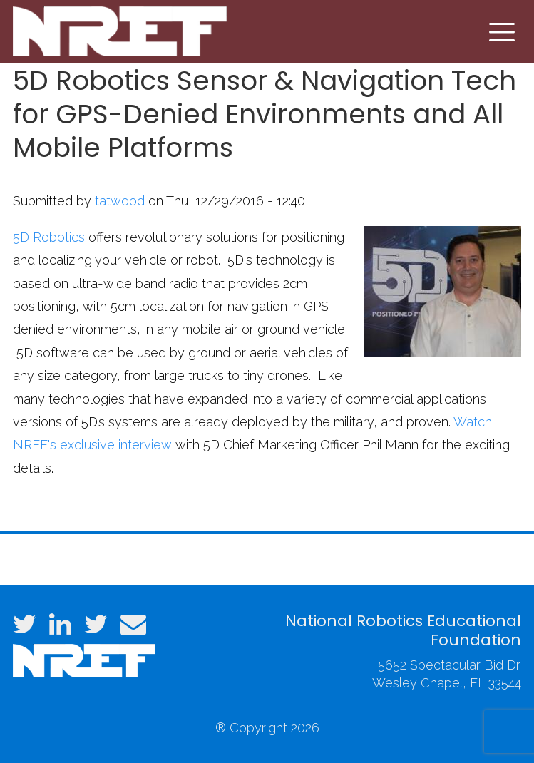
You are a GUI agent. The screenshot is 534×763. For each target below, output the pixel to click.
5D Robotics (49, 237)
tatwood (120, 200)
